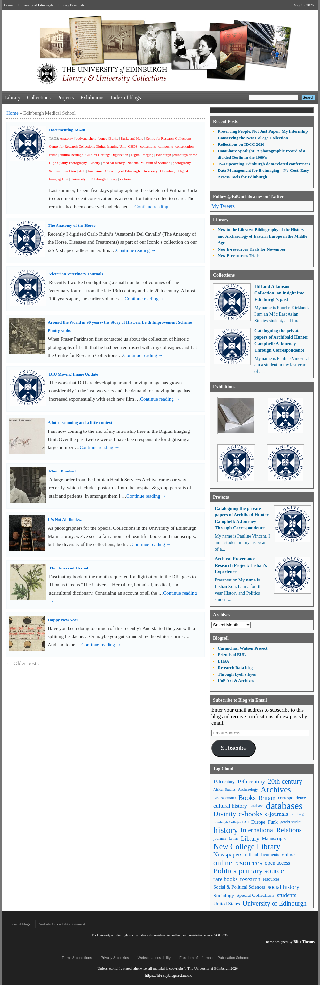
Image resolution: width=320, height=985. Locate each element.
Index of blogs (126, 97)
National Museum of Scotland (148, 163)
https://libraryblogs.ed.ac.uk (168, 975)
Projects (65, 97)
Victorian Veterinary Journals (76, 273)
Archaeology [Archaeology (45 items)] (248, 789)
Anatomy (66, 138)
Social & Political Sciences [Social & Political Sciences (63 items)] (239, 887)
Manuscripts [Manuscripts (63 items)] (273, 838)
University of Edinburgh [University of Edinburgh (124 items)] (275, 903)
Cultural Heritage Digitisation (106, 155)
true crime (95, 171)
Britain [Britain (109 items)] (266, 797)
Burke (113, 138)
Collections (39, 97)
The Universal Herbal (68, 568)
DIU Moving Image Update (73, 374)
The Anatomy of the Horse (72, 225)
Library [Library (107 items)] (250, 838)
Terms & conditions (77, 958)
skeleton (70, 171)
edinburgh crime (185, 155)
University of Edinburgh (35, 5)
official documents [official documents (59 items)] (262, 854)
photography (182, 163)
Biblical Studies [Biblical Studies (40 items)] (224, 798)
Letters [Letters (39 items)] (233, 838)
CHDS (133, 146)
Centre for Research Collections (169, 138)
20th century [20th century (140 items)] (285, 781)
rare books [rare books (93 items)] (225, 879)
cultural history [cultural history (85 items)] (230, 806)
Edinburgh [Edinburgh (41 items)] (297, 814)
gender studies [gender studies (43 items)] (291, 822)
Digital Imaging (142, 155)
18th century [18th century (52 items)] (224, 781)
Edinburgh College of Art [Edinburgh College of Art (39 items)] (231, 822)
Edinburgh (163, 155)
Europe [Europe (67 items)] (258, 822)
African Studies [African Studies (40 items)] (224, 789)
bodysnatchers (86, 138)
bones (102, 138)
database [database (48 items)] (256, 805)
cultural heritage (71, 155)
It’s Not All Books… (66, 519)
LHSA (223, 661)
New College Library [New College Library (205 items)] (246, 846)
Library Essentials (71, 5)
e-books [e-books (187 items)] (250, 814)
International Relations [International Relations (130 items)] (271, 830)
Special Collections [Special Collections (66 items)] (255, 895)
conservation (184, 146)
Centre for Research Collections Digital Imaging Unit (87, 146)
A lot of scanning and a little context (80, 422)
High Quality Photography (68, 163)
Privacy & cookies (115, 958)
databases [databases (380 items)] (284, 806)
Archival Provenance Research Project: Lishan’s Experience (241, 565)
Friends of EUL (232, 654)
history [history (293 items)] (225, 830)
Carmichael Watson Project (242, 648)
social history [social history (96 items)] (283, 887)
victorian (126, 179)
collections (148, 146)
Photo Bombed (62, 471)
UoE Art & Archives (236, 680)
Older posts (22, 663)
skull (82, 171)
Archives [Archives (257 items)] (276, 790)
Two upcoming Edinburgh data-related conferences (264, 163)
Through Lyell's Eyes (237, 674)
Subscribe (234, 748)
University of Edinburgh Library (94, 179)
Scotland (55, 171)
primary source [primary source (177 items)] (261, 871)
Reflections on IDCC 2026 (241, 144)
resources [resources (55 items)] (271, 879)
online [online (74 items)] (288, 854)
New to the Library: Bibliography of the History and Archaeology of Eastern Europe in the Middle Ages (262, 236)
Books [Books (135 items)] (247, 797)
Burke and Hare (132, 138)
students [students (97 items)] (286, 895)
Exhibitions (92, 97)
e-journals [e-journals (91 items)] (276, 814)
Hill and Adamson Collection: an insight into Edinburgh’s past (279, 293)
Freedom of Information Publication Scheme (214, 958)
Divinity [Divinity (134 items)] (224, 813)
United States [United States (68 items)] (226, 903)
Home (8, 5)
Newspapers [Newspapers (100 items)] (227, 854)
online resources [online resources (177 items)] (237, 863)
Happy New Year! (64, 619)
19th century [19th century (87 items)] (251, 781)
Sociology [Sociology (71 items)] (223, 895)
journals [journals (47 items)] (219, 838)
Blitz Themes (304, 941)
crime (53, 155)
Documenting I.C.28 (67, 129)
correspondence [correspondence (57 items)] (292, 797)
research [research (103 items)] (250, 879)
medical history (114, 163)
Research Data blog (235, 667)
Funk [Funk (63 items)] (273, 822)
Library (12, 97)
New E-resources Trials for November (252, 249)
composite (165, 146)
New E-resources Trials (238, 255)
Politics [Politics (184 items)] (224, 871)
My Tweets (223, 206)
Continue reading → (154, 206)
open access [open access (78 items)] (277, 863)
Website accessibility (154, 958)
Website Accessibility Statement (62, 924)
